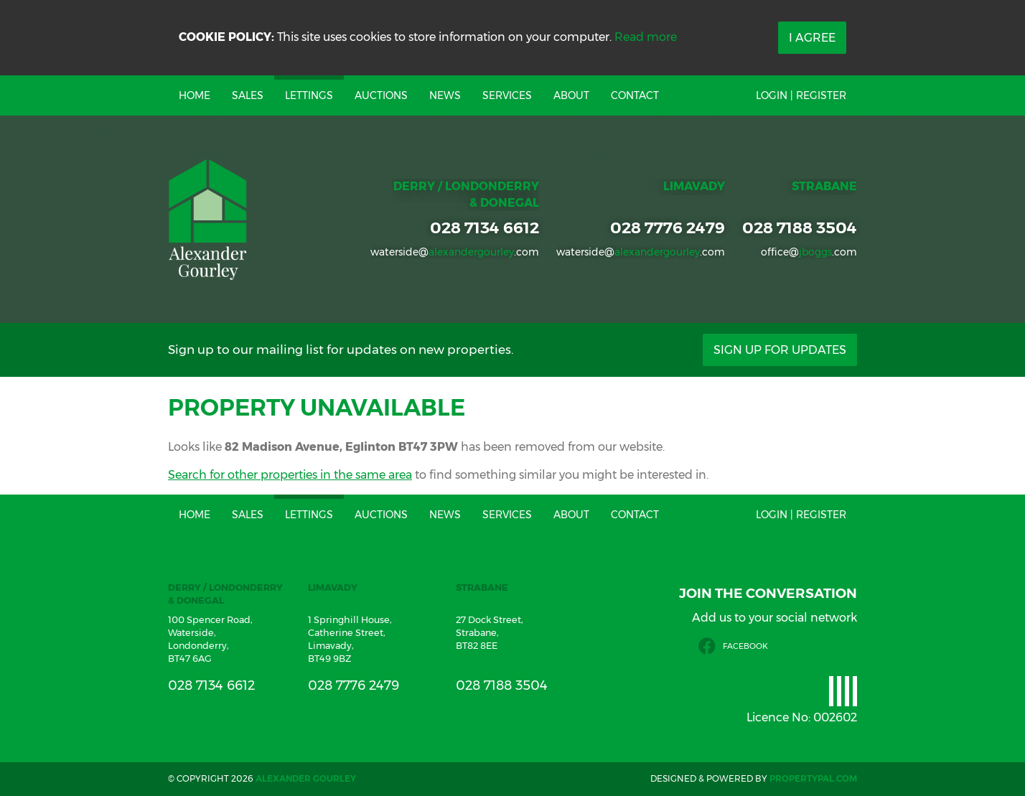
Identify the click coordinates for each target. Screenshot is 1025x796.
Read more (645, 37)
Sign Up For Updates (779, 350)
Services (507, 95)
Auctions (381, 95)
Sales (247, 95)
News (445, 95)
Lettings (309, 95)
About (571, 95)
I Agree (812, 38)
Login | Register (801, 95)
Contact (635, 95)
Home (194, 95)
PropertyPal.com (813, 778)
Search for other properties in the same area (290, 475)
